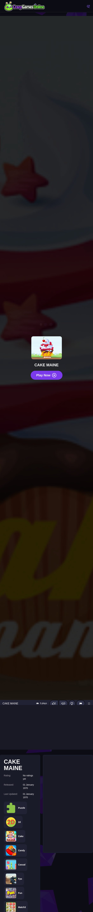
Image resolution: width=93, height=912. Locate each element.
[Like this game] (53, 703)
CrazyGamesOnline (24, 6)
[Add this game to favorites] (72, 703)
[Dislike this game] (63, 703)
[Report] (80, 703)
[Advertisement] (46, 727)
